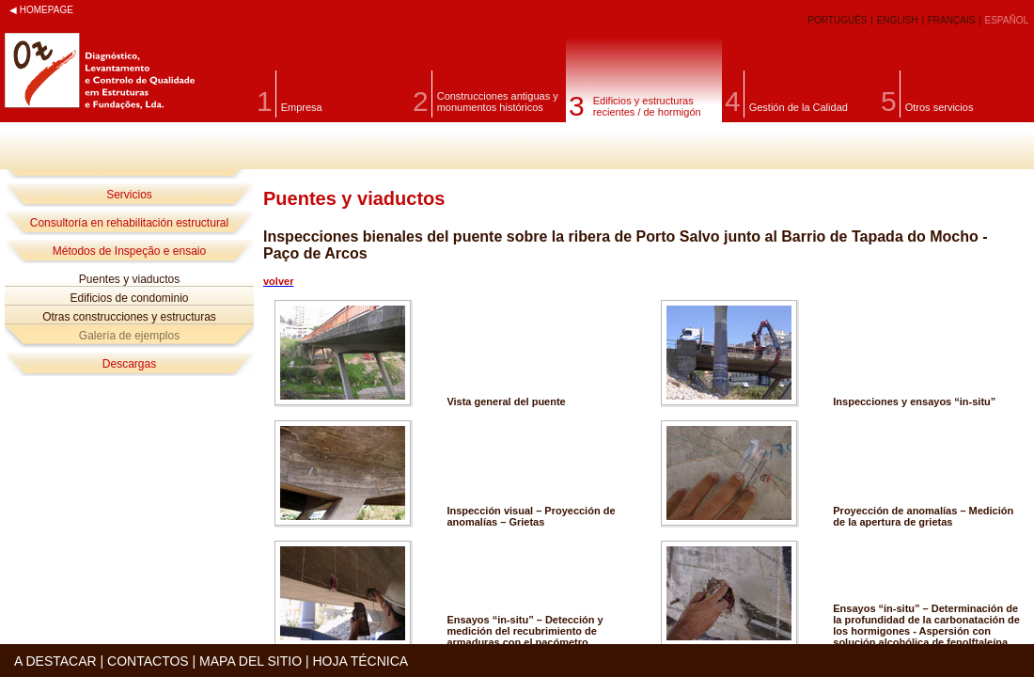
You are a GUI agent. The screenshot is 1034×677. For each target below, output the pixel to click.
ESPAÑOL (1007, 20)
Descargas (129, 363)
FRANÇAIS (953, 20)
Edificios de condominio (129, 298)
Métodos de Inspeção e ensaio (129, 251)
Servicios (129, 194)
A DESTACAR (55, 661)
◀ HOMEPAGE (41, 10)
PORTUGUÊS (838, 20)
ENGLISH (899, 20)
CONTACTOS (148, 661)
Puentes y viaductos (129, 279)
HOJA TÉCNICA (360, 661)
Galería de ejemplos (129, 335)
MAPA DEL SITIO (250, 661)
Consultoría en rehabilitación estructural (129, 222)
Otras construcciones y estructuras (129, 316)
